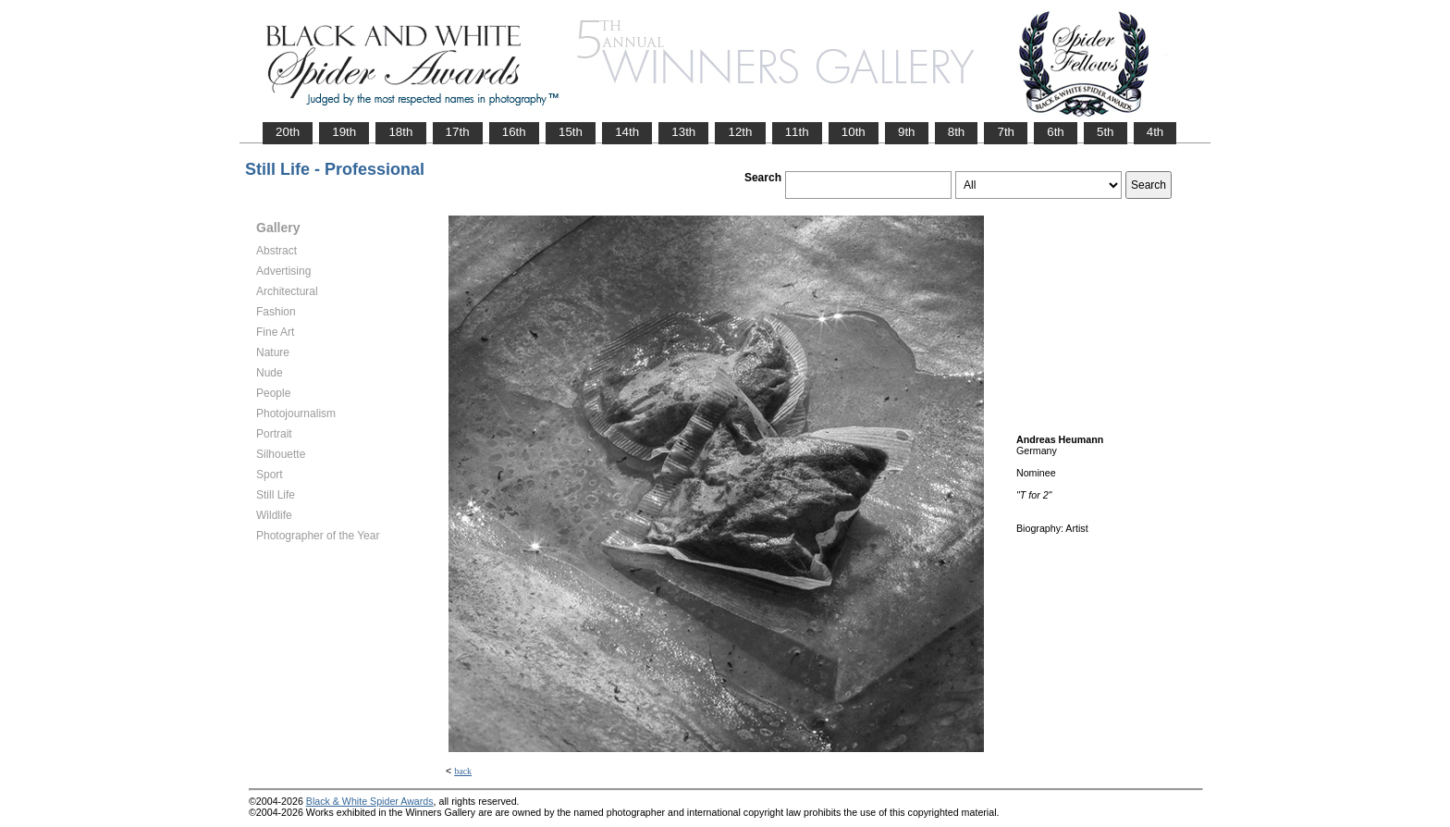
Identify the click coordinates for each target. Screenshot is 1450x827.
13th (683, 132)
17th (458, 132)
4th (1155, 132)
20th (287, 132)
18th (400, 132)
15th (570, 132)
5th (1105, 132)
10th (853, 132)
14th (627, 132)
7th (1006, 132)
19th (344, 132)
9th (907, 132)
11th (797, 132)
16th (514, 132)
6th (1056, 132)
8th (957, 132)
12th (740, 132)
